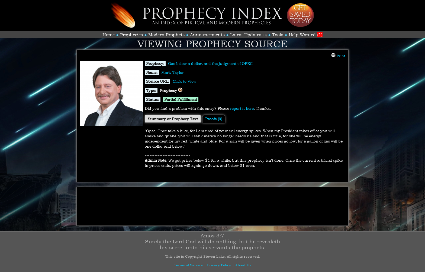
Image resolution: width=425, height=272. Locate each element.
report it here (242, 108)
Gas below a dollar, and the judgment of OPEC (210, 63)
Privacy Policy (219, 265)
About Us (243, 265)
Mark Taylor (172, 72)
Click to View (184, 81)
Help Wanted (306, 34)
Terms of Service (188, 265)
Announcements (207, 34)
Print (338, 55)
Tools (277, 34)
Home (108, 34)
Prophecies (131, 34)
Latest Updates (245, 34)
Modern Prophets (166, 34)
